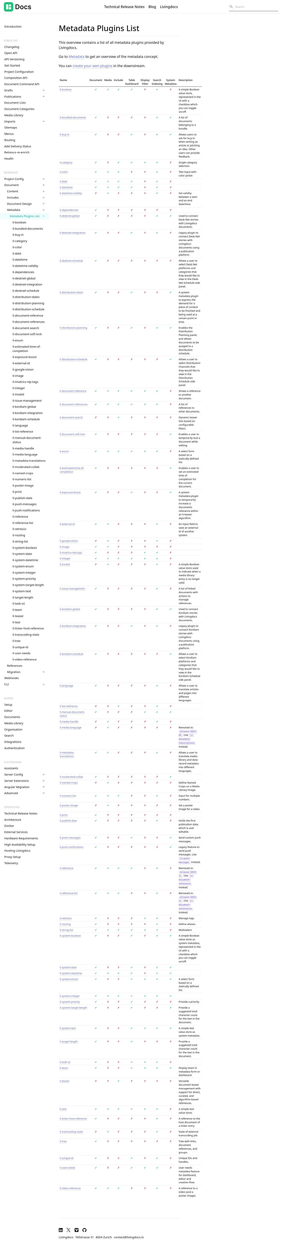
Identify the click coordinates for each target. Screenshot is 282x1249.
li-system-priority (24, 578)
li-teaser (18, 616)
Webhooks (11, 678)
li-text (16, 622)
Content (25, 191)
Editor (8, 711)
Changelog (11, 47)
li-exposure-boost (25, 357)
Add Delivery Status (17, 146)
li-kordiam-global (24, 407)
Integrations (12, 742)
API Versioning (14, 59)
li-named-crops (23, 473)
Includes (25, 197)
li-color (17, 247)
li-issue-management (27, 400)
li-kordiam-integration (28, 413)
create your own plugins (92, 65)
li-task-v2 (19, 603)
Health (9, 158)
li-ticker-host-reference (28, 628)
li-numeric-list (22, 479)
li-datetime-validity (25, 266)
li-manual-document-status (27, 440)
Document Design (25, 204)
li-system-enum (23, 566)
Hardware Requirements (21, 838)
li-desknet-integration (27, 284)
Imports (24, 121)
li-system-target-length (28, 585)
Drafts (24, 90)
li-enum (18, 340)
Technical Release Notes (124, 6)
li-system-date (22, 554)
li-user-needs (21, 653)
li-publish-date (22, 498)
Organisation (13, 729)
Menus (9, 134)
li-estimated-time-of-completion (27, 349)
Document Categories (19, 109)
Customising (12, 762)
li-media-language (25, 454)
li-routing (19, 535)
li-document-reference (28, 315)
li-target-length (23, 597)
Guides (8, 698)
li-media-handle (23, 448)
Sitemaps (10, 127)
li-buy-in (18, 235)
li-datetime (20, 259)
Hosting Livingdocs (17, 850)
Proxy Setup (12, 857)
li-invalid (18, 394)
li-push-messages (25, 504)
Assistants (11, 768)
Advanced (24, 793)
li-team (17, 610)
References (14, 666)
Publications (24, 96)
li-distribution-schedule (28, 309)
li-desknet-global (24, 278)
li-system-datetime (25, 560)
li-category (20, 241)
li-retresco (19, 529)
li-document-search (26, 328)
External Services (16, 832)
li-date (17, 253)
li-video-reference (25, 659)
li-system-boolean (25, 548)
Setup (8, 704)
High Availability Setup (19, 844)
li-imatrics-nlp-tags (25, 382)
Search (9, 735)
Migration (25, 672)
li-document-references (29, 322)
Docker (9, 826)
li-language (20, 425)
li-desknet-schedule (26, 290)
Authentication (14, 748)
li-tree (17, 641)
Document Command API (21, 84)
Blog (152, 6)
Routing (9, 140)
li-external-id (21, 363)
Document (24, 185)
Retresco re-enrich (16, 152)
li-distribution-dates (26, 297)
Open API (10, 53)
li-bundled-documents (28, 228)
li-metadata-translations (29, 461)
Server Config (24, 774)
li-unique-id (20, 647)
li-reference (20, 516)
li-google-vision (23, 369)
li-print (17, 492)
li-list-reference (23, 431)
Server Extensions (24, 781)
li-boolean (19, 222)
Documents (12, 717)
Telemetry (11, 863)
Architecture (12, 820)
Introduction (13, 26)
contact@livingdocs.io (129, 1237)
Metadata (25, 210)
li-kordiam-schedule (26, 419)
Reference (11, 172)
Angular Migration (24, 787)
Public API (10, 40)
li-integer (19, 388)
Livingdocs (169, 6)
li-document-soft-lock (27, 334)
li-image (18, 376)
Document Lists (15, 102)
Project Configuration (19, 72)
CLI (24, 684)
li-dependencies (23, 272)
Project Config (24, 179)
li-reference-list (23, 523)
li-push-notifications (26, 510)
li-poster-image (23, 485)
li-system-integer (24, 572)
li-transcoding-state (26, 634)
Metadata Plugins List (27, 216)
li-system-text (22, 591)
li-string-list (20, 541)
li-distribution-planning (28, 303)
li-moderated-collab (26, 467)
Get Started (12, 65)
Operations (12, 807)
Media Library (13, 115)
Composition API (15, 78)
